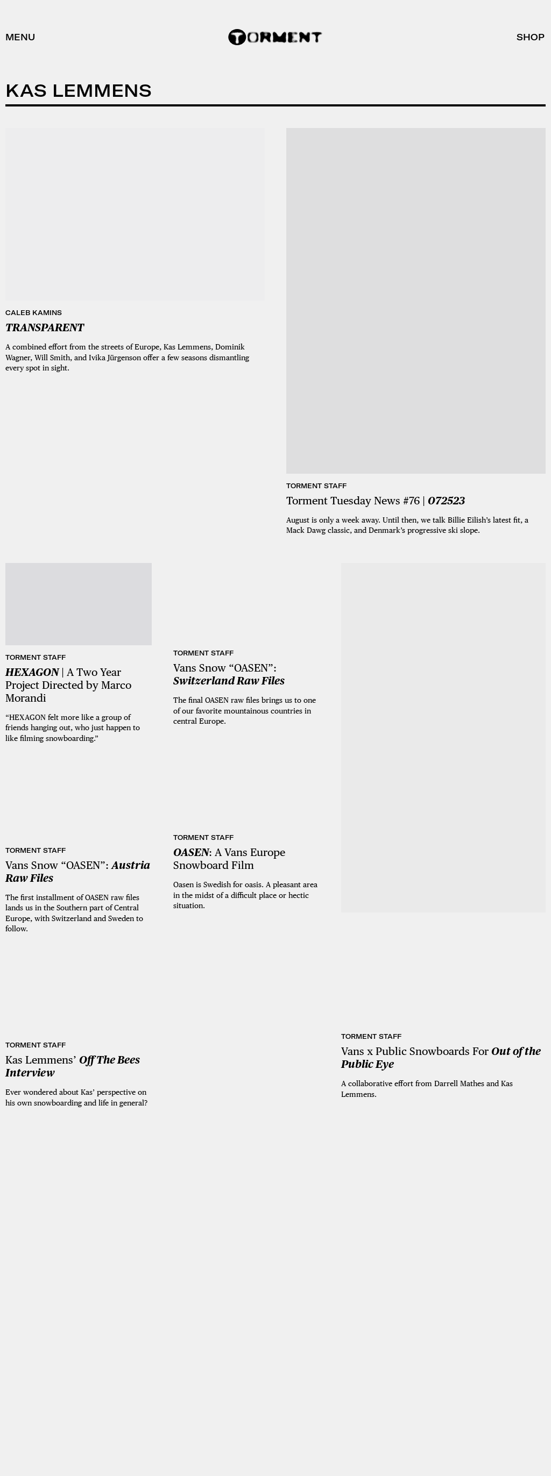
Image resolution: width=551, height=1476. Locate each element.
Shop (531, 37)
